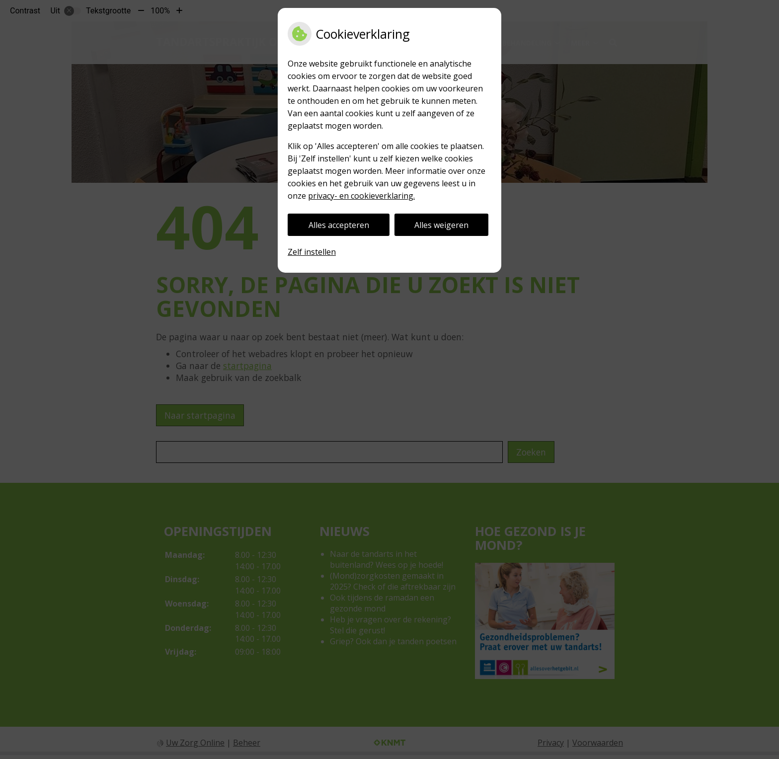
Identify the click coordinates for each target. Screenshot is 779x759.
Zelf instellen (312, 251)
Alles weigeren (441, 225)
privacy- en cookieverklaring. (361, 195)
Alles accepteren (339, 225)
